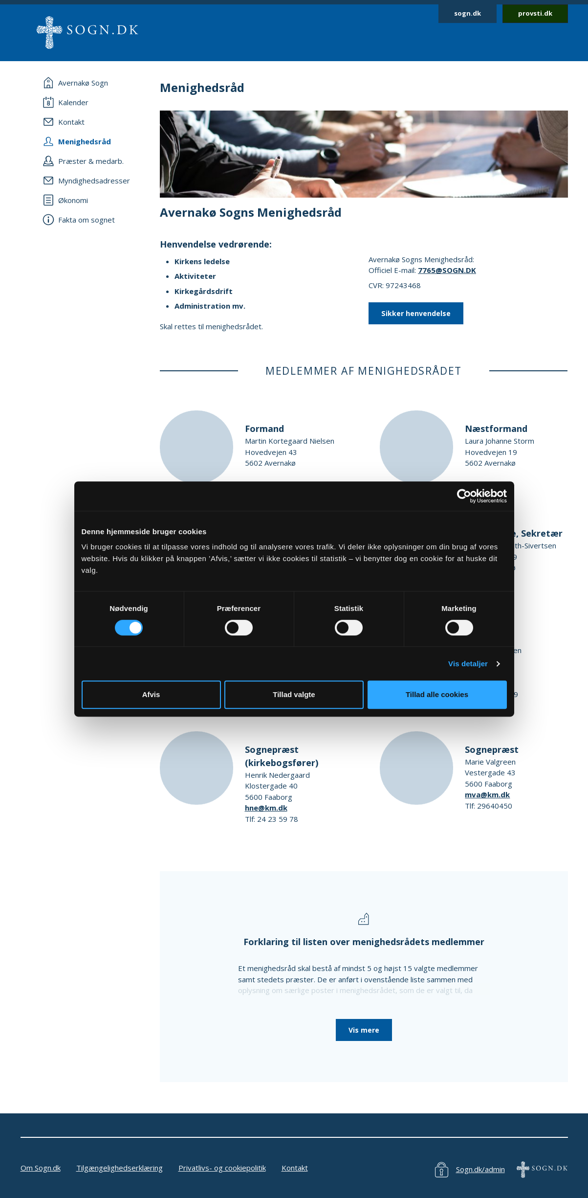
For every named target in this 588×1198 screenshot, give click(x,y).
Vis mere (363, 1030)
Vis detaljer (468, 663)
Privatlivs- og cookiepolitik (222, 1168)
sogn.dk (467, 13)
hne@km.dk (266, 808)
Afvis (151, 694)
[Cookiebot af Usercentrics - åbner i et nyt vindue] (464, 496)
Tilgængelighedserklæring (119, 1168)
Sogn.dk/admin (480, 1169)
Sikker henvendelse (416, 313)
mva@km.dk (487, 794)
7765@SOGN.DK (447, 270)
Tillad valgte (294, 694)
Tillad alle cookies (437, 694)
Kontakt (295, 1168)
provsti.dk (535, 13)
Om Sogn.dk (41, 1168)
